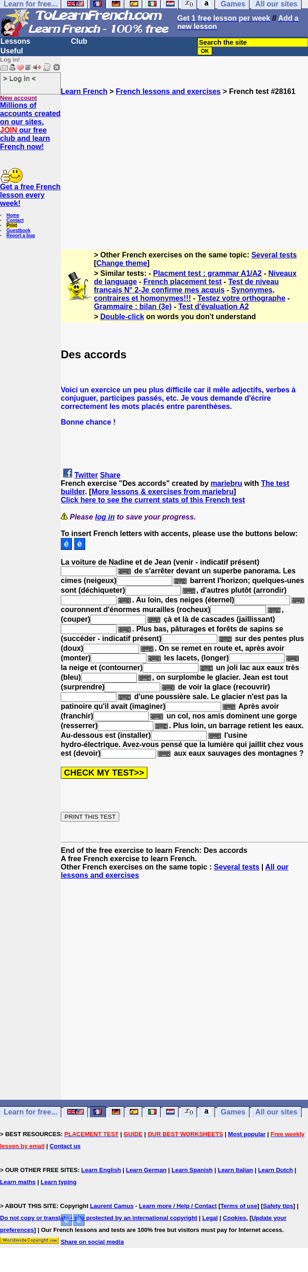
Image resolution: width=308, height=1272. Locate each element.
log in (105, 517)
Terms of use (239, 1205)
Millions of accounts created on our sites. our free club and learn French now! (30, 126)
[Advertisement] (184, 160)
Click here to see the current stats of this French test (153, 500)
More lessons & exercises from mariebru (163, 492)
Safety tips (278, 1205)
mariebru (226, 483)
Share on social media (92, 1241)
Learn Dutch (275, 1170)
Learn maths (17, 1182)
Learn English (101, 1170)
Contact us (65, 1146)
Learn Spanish (192, 1170)
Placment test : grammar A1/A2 (207, 273)
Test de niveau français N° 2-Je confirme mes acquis (186, 286)
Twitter (86, 475)
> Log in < (19, 78)
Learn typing (58, 1182)
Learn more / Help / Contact (178, 1205)
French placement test (183, 282)
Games (233, 1112)
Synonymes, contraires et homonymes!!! (184, 294)
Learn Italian (235, 1170)
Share (110, 475)
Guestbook (18, 230)
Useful (11, 51)
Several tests (274, 255)
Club (79, 41)
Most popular (247, 1134)
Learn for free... (30, 1112)
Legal (210, 1217)
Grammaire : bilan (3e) (133, 306)
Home (12, 215)
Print (11, 225)
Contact (14, 220)
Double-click (122, 317)
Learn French (84, 91)
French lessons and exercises (168, 91)
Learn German (146, 1170)
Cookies (234, 1217)
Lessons (15, 41)
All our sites (276, 1112)
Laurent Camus (112, 1205)
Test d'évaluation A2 (213, 306)
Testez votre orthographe (241, 298)
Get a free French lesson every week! (30, 195)
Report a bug (20, 235)
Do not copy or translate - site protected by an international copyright (98, 1217)
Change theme (121, 263)
